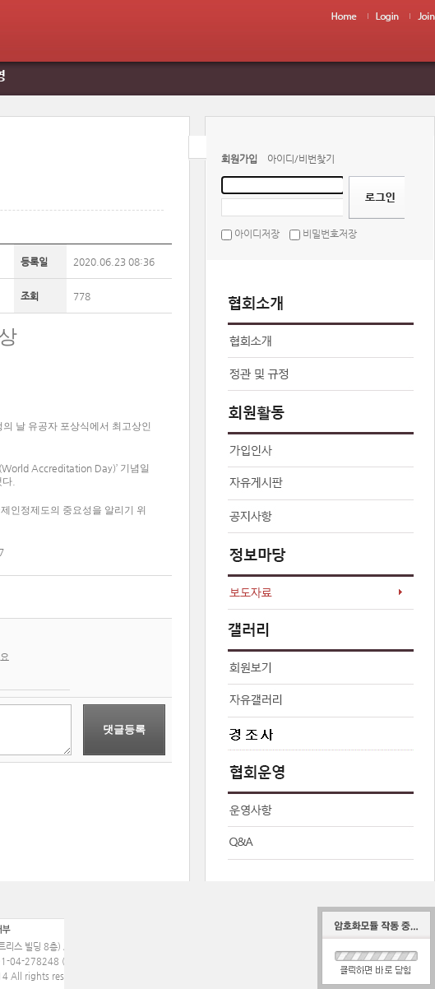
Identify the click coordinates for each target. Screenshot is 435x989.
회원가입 (239, 159)
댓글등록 (124, 729)
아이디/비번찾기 (301, 159)
